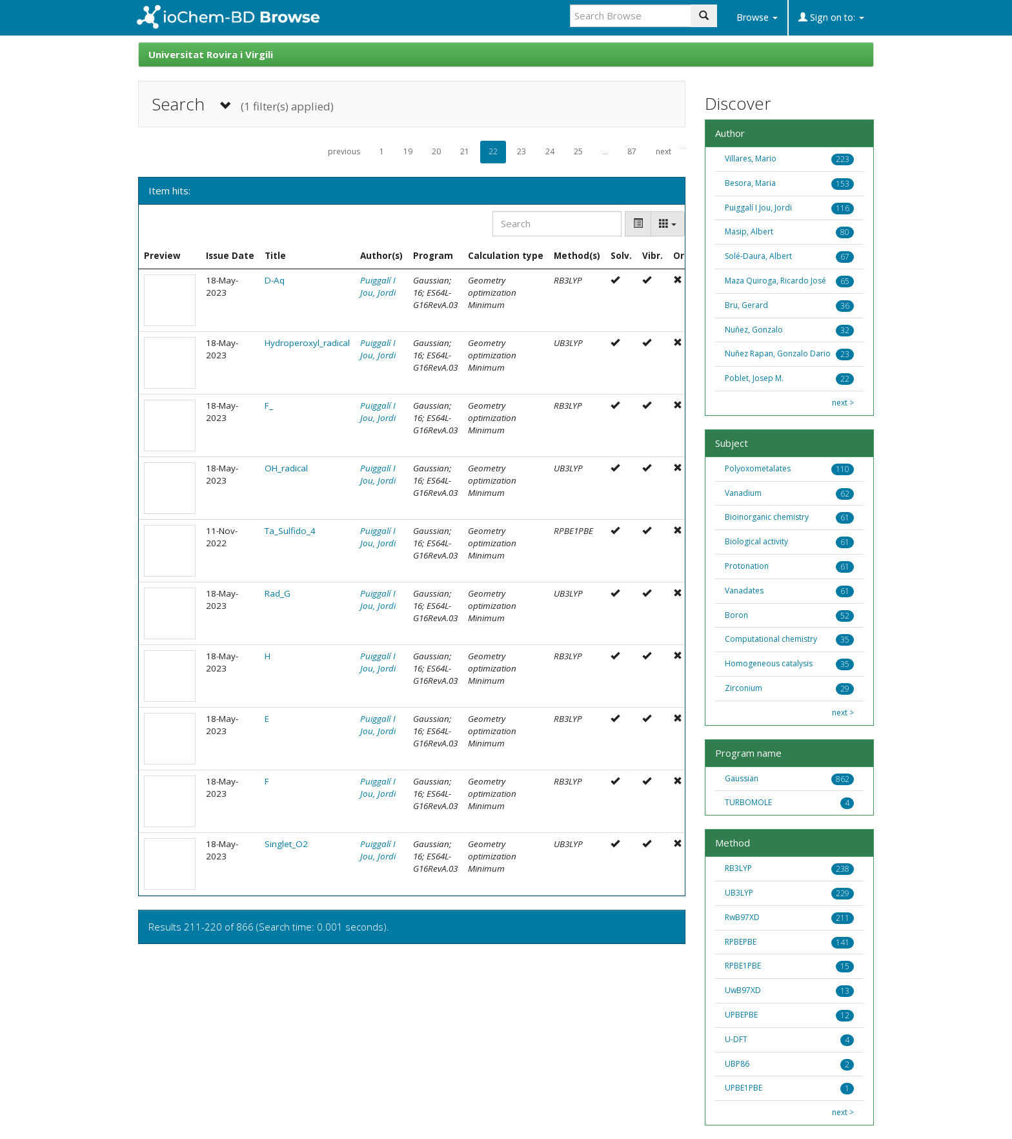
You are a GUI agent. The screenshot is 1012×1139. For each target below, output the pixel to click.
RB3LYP (738, 868)
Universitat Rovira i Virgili (210, 54)
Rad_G (277, 593)
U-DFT (736, 1039)
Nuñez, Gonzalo (754, 329)
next (663, 151)
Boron (736, 615)
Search (243, 104)
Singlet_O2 (286, 844)
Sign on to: (831, 17)
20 (436, 151)
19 (407, 151)
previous (344, 151)
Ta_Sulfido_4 (290, 531)
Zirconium (743, 687)
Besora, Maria (750, 183)
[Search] (557, 223)
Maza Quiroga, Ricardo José (775, 280)
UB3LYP (739, 892)
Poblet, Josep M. (754, 378)
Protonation (747, 565)
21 (464, 151)
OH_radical (286, 468)
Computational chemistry (771, 638)
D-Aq (275, 280)
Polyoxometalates (758, 468)
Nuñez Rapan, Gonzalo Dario (778, 353)
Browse (757, 17)
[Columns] (668, 223)
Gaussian (741, 778)
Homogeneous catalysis (769, 663)
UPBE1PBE (743, 1087)
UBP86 (737, 1063)
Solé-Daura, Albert (758, 256)
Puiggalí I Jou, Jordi (378, 286)
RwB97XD (742, 917)
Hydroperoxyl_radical (307, 343)
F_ (269, 405)
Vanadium (743, 492)
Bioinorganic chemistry (767, 516)
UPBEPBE (741, 1014)
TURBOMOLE (748, 802)
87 (631, 151)
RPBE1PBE (743, 965)
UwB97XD (743, 990)
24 (549, 151)
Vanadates (744, 590)
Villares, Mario (750, 158)
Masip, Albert (749, 231)
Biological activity (756, 541)
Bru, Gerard (746, 305)
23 (521, 151)
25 (578, 151)
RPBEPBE (740, 941)
